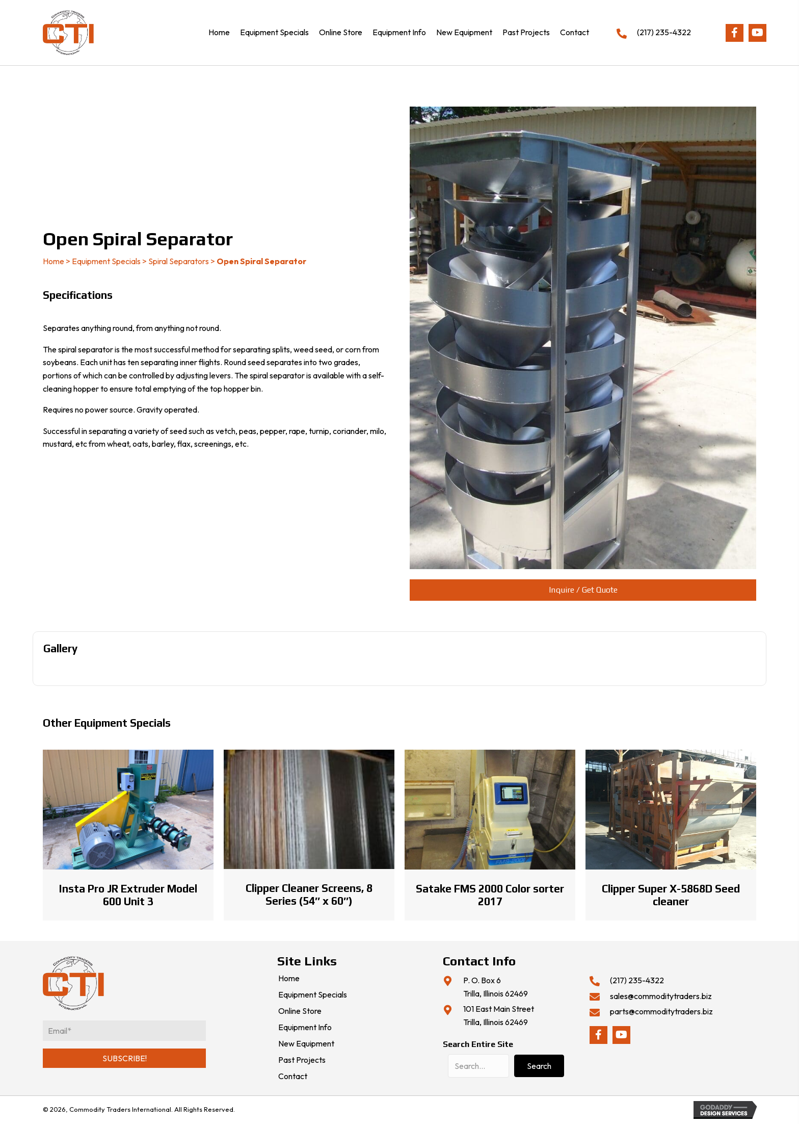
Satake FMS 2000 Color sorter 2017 (490, 895)
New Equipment (306, 1044)
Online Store (300, 1011)
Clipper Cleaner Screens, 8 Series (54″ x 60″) (309, 894)
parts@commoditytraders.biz (661, 1011)
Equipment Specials (106, 261)
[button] (734, 33)
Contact (292, 1076)
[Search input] (478, 1066)
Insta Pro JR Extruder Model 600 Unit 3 (128, 895)
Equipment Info (305, 1027)
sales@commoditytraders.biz (661, 996)
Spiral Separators (178, 261)
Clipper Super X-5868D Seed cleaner (671, 895)
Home (53, 261)
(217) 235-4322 (664, 32)
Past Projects (302, 1060)
